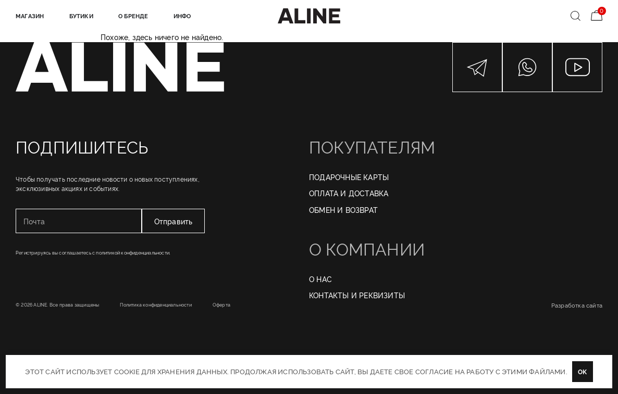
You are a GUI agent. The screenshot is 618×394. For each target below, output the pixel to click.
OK (582, 371)
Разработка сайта (576, 305)
